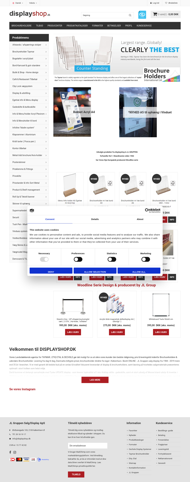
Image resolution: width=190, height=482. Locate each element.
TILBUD (39, 25)
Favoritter (133, 430)
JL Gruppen (134, 472)
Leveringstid (163, 449)
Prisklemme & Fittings (22, 169)
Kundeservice (144, 25)
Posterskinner (18, 162)
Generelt (161, 463)
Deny (51, 272)
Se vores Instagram (22, 389)
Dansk (19, 3)
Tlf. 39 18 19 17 (19, 434)
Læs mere (95, 380)
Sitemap (132, 463)
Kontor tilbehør (19, 148)
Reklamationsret (165, 458)
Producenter (55, 25)
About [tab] (140, 219)
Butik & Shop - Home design (25, 72)
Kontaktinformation (137, 468)
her (93, 466)
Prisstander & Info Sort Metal (26, 183)
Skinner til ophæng (21, 203)
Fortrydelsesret (164, 454)
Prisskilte (16, 176)
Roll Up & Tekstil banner (23, 197)
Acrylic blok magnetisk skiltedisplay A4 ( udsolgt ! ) (117, 320)
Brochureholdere (22, 25)
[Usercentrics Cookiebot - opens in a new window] (147, 210)
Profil (128, 25)
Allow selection (95, 272)
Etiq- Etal (132, 458)
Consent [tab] (50, 219)
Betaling (161, 435)
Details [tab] (95, 219)
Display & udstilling (21, 93)
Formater (97, 25)
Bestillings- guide (165, 430)
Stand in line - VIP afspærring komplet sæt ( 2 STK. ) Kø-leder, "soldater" (73, 320)
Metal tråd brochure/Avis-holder (27, 155)
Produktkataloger (77, 25)
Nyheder (132, 435)
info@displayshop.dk (21, 439)
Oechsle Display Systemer (140, 449)
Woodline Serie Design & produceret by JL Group (117, 285)
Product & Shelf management (26, 190)
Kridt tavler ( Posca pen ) (23, 141)
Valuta (33, 3)
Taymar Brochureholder (139, 454)
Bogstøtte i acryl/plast (22, 58)
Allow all (139, 272)
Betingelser (114, 25)
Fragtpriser (163, 444)
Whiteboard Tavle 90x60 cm (161, 319)
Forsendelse (163, 440)
